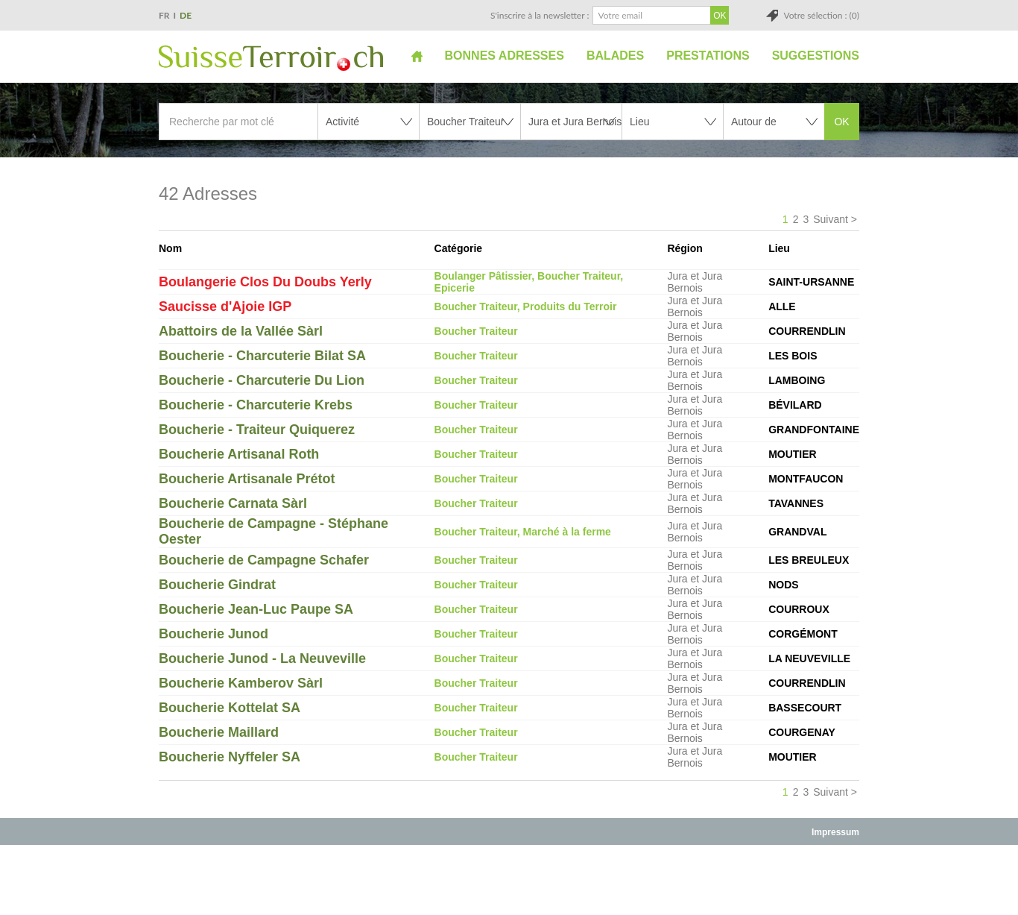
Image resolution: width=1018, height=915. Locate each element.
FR (164, 15)
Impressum (835, 832)
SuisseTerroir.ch (271, 58)
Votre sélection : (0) (821, 15)
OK (841, 122)
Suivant (830, 219)
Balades (615, 55)
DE (186, 15)
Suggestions (815, 55)
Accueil (417, 56)
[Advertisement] (509, 879)
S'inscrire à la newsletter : (539, 15)
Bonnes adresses (504, 55)
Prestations (707, 55)
